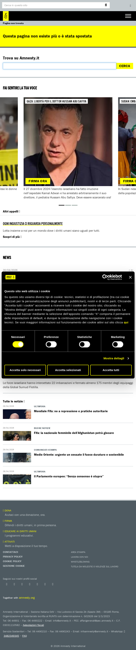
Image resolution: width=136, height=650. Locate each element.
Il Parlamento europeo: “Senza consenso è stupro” (69, 476)
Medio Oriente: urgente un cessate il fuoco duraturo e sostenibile (79, 454)
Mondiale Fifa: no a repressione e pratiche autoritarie (71, 411)
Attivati (9, 541)
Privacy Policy (12, 556)
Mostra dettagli (113, 358)
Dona (7, 510)
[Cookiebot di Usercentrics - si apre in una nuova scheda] (105, 277)
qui (126, 322)
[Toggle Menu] (128, 16)
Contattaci (10, 552)
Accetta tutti (111, 370)
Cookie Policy (12, 561)
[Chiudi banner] (130, 277)
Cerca (124, 66)
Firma (7, 521)
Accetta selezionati (68, 370)
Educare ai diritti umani (19, 531)
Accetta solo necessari (25, 370)
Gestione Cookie (14, 566)
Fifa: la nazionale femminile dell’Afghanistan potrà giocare (74, 433)
